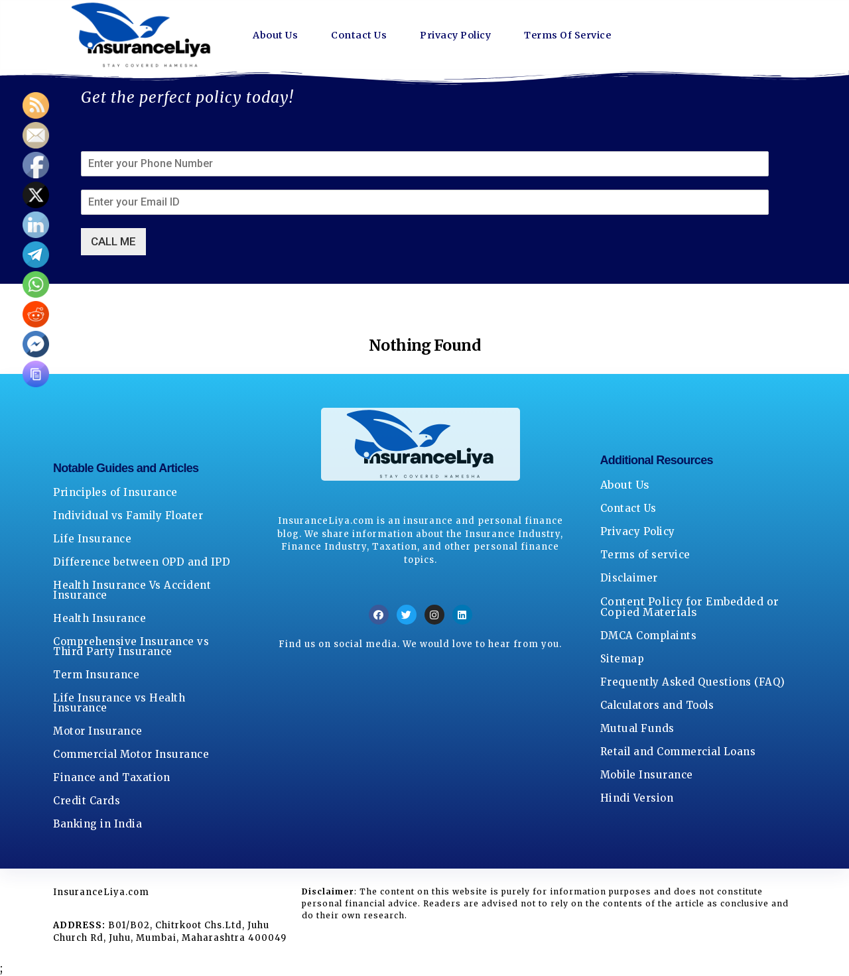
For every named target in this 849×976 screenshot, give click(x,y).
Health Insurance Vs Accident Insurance (132, 590)
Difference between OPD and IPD (141, 562)
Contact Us (366, 35)
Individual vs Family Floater (128, 515)
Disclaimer (629, 578)
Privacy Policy (469, 35)
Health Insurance (99, 618)
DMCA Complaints (648, 635)
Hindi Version (637, 798)
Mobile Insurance (646, 774)
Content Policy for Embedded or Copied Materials (689, 607)
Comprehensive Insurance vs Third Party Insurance (131, 646)
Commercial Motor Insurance (131, 754)
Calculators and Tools (657, 705)
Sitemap (622, 658)
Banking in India (97, 824)
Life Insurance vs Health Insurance (119, 703)
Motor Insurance (98, 731)
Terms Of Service (593, 35)
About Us (277, 35)
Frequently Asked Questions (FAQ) (692, 682)
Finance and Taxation (111, 777)
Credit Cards (86, 800)
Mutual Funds (637, 728)
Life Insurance (92, 538)
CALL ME (113, 241)
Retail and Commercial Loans (678, 751)
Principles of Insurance (115, 492)
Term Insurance (96, 674)
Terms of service (645, 554)
